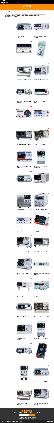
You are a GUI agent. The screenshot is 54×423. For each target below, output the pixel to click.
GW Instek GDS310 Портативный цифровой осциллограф (39, 363)
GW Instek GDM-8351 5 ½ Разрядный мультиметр (40, 104)
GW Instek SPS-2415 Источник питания (40, 211)
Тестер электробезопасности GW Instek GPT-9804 (41, 39)
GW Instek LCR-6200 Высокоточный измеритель (23, 39)
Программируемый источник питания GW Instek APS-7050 (41, 276)
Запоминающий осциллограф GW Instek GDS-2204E (24, 255)
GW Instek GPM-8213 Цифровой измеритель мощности (22, 320)
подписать (32, 417)
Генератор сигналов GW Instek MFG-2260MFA (23, 363)
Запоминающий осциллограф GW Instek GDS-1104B (41, 406)
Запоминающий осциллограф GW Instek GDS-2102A (24, 341)
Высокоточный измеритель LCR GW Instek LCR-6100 (23, 191)
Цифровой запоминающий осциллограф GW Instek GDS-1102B (24, 147)
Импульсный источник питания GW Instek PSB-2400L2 (24, 126)
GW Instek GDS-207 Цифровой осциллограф (39, 233)
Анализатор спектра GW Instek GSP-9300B (23, 276)
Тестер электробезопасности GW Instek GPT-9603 (24, 233)
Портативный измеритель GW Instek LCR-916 (41, 61)
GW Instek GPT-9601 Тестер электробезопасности (39, 126)
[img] (24, 29)
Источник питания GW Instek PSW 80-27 (24, 211)
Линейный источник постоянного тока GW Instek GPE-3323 (24, 169)
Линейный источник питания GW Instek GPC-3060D (41, 298)
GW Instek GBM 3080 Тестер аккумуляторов (22, 406)
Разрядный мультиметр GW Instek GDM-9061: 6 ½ (24, 82)
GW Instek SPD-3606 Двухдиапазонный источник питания (24, 61)
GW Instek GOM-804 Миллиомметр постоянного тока (23, 298)
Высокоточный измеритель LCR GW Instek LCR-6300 (40, 385)
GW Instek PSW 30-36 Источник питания (41, 340)
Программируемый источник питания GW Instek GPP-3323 (41, 320)
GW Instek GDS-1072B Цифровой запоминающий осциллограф (39, 147)
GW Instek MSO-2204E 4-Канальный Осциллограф (40, 255)
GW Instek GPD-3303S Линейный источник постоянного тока (39, 191)
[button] (41, 2)
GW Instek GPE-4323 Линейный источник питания (41, 82)
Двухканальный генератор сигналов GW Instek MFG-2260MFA (24, 104)
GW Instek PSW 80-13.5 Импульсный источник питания (40, 169)
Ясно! (50, 421)
